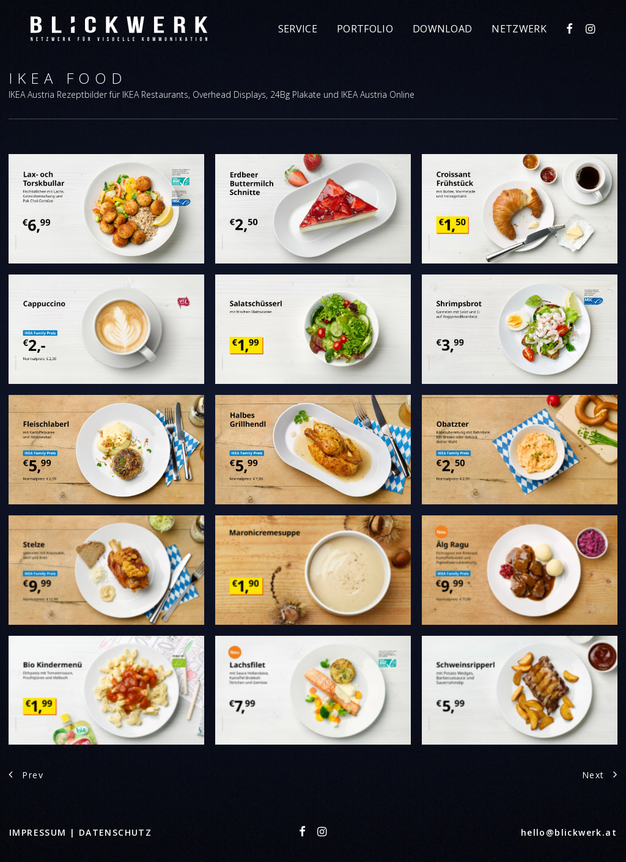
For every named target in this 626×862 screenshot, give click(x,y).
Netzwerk (519, 28)
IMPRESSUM (39, 832)
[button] (570, 28)
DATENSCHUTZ (115, 832)
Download (443, 28)
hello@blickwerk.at (569, 832)
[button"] (302, 833)
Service (297, 28)
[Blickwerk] (119, 29)
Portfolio (365, 28)
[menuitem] (298, 28)
